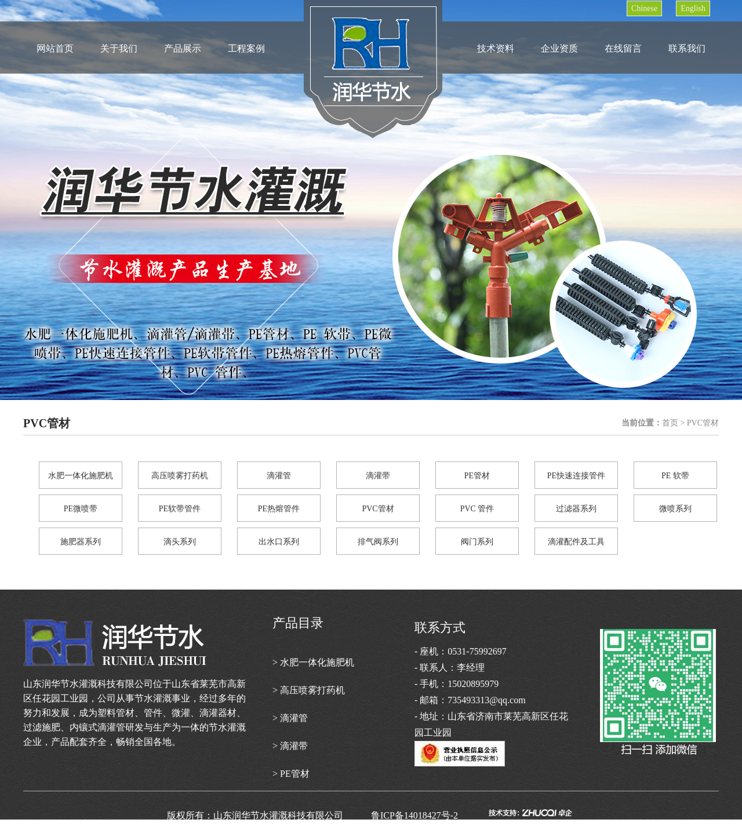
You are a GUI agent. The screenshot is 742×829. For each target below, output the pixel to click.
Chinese (644, 8)
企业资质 (559, 48)
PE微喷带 (80, 508)
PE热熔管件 (279, 508)
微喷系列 (675, 508)
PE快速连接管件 (576, 475)
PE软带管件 (180, 508)
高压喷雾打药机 (179, 475)
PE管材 (477, 475)
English (693, 8)
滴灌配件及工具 (576, 541)
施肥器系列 (80, 541)
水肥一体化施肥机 (80, 475)
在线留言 (623, 48)
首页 (670, 423)
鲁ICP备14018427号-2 (428, 815)
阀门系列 (477, 541)
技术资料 (495, 48)
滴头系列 (179, 541)
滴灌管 (279, 475)
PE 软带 (675, 475)
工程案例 (246, 48)
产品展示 (182, 48)
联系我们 (686, 48)
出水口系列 (279, 541)
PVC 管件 (477, 508)
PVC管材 (378, 508)
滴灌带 (378, 475)
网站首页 (55, 48)
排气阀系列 (378, 541)
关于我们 (118, 48)
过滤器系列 (576, 508)
